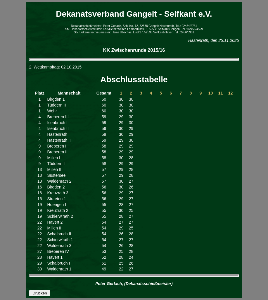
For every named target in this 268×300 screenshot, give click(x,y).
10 (210, 93)
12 (230, 93)
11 (220, 93)
